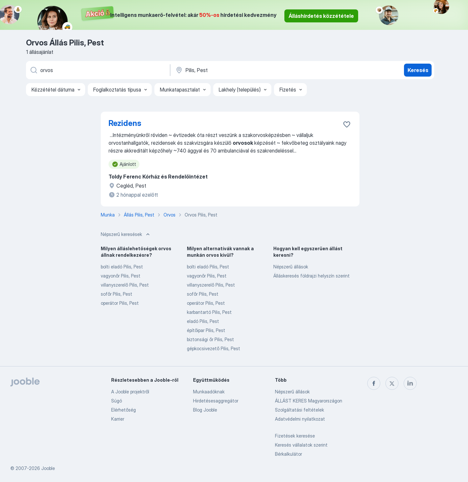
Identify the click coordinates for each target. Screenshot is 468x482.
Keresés (418, 70)
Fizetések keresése (295, 436)
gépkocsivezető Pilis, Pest (213, 348)
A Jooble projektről (130, 391)
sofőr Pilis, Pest (116, 294)
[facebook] (373, 383)
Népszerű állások (290, 266)
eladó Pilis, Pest (203, 321)
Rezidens (125, 123)
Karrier (117, 419)
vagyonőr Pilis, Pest (120, 275)
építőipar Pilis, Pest (206, 330)
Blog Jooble (205, 410)
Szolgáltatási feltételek (299, 410)
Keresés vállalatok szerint (301, 445)
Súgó (116, 400)
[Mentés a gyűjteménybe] (347, 124)
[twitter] (391, 383)
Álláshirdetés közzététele (321, 16)
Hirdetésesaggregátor (215, 400)
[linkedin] (410, 383)
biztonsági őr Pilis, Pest (210, 339)
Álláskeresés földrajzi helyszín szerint (311, 275)
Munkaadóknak (209, 391)
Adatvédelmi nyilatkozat (300, 419)
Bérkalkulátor (288, 454)
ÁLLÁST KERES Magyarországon (308, 400)
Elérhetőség (123, 410)
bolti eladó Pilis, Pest (122, 266)
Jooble (48, 468)
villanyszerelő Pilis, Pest (125, 285)
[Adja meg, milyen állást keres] (97, 70)
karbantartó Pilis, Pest (209, 312)
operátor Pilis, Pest (120, 303)
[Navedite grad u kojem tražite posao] (242, 70)
